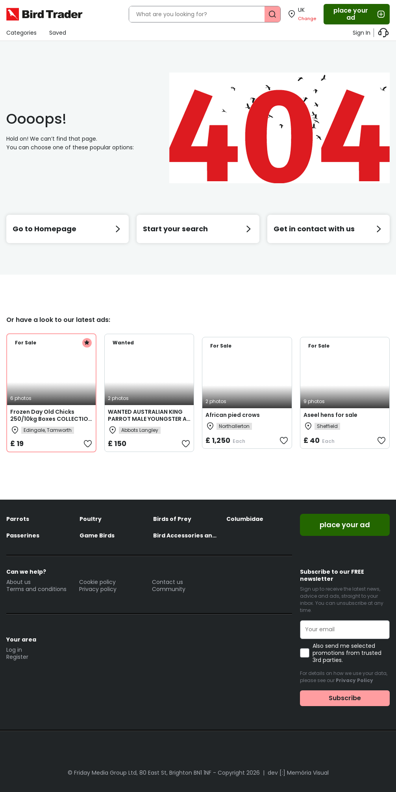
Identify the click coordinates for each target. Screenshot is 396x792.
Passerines (22, 535)
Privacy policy (98, 589)
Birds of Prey (172, 518)
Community (168, 589)
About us (18, 582)
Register (17, 657)
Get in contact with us (328, 229)
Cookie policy (97, 582)
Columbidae (244, 518)
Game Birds (97, 535)
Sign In (361, 33)
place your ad (359, 14)
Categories (21, 33)
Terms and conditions (36, 589)
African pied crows (232, 415)
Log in (14, 650)
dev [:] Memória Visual (298, 773)
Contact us (167, 582)
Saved (57, 33)
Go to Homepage (67, 229)
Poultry (91, 518)
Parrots (17, 518)
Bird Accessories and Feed (185, 535)
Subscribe (345, 698)
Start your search (198, 229)
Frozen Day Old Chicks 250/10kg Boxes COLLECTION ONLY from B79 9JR (51, 419)
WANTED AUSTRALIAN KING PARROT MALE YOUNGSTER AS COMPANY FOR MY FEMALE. (149, 419)
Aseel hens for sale (330, 415)
